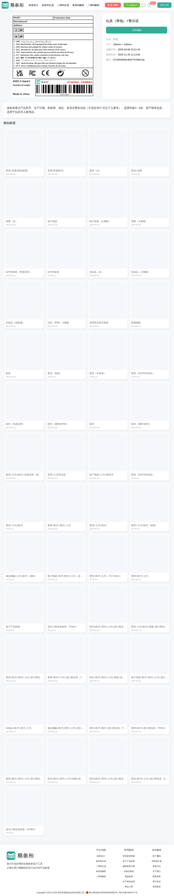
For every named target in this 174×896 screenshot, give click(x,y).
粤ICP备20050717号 (128, 892)
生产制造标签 (129, 881)
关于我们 (157, 871)
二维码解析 (94, 5)
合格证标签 (129, 871)
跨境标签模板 (129, 856)
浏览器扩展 (157, 861)
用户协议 (157, 881)
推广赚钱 (157, 856)
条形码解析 (78, 5)
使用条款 (157, 886)
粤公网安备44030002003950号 (101, 892)
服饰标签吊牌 (129, 866)
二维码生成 (63, 5)
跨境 (115, 39)
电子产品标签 (129, 861)
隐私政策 (157, 876)
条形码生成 (48, 5)
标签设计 (33, 5)
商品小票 (129, 886)
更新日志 (157, 866)
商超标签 (129, 876)
